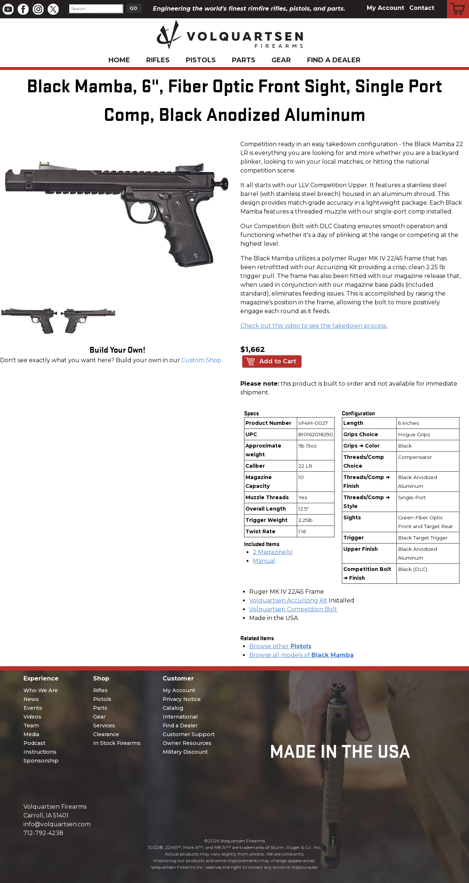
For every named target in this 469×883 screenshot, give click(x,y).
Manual (264, 560)
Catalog (173, 708)
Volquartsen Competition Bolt (293, 609)
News (31, 699)
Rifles (158, 60)
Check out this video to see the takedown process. (313, 325)
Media (31, 734)
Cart (458, 1)
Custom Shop (201, 360)
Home (119, 60)
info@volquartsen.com (57, 824)
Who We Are (40, 690)
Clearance (106, 734)
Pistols (201, 60)
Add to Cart (277, 361)
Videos (32, 716)
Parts (243, 60)
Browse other (280, 646)
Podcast (34, 743)
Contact (421, 7)
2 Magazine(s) (273, 552)
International (180, 716)
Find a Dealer (334, 60)
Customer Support (189, 734)
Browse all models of (301, 655)
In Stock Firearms (117, 743)
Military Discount (185, 752)
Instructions (39, 752)
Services (104, 725)
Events (32, 708)
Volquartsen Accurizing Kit (288, 600)
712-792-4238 (43, 833)
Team (31, 725)
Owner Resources (187, 743)
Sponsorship (41, 760)
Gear (281, 60)
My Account (385, 7)
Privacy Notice (182, 699)
